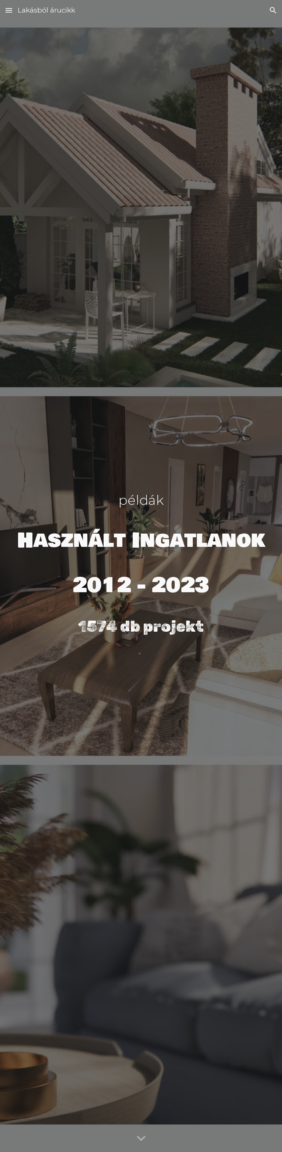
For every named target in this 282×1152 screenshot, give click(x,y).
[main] (141, 567)
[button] (9, 10)
